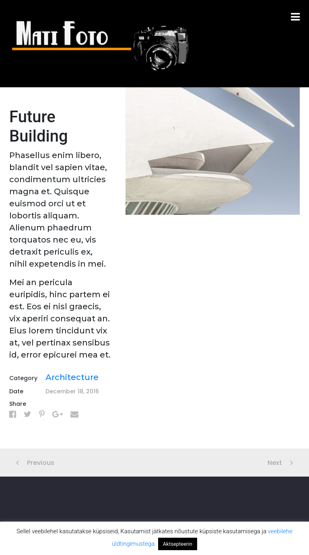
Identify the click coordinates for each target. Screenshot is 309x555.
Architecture (72, 377)
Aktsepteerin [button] (177, 544)
